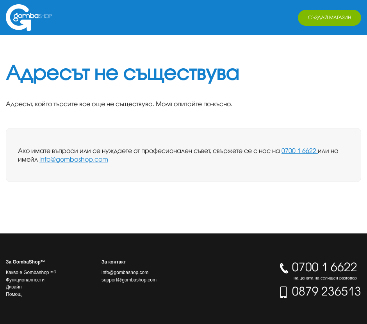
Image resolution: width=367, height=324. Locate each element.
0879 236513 (319, 291)
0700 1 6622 (299, 151)
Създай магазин (329, 17)
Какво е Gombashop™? (31, 272)
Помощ (13, 294)
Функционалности (25, 280)
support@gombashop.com (129, 280)
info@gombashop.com (73, 159)
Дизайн (13, 287)
